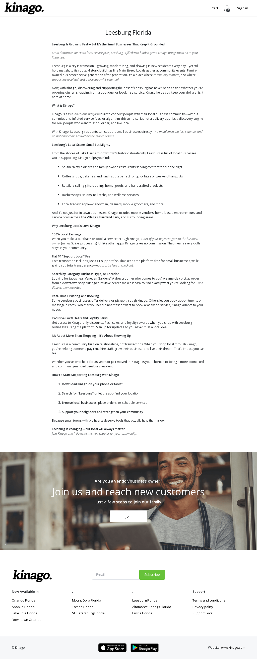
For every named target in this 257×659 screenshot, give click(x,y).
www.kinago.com (233, 647)
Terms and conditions (208, 600)
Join (128, 516)
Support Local (202, 613)
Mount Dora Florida (86, 600)
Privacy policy (202, 607)
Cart (215, 8)
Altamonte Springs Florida (151, 607)
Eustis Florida (142, 613)
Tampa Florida (83, 607)
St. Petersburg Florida (88, 613)
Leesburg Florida (145, 600)
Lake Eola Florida (24, 613)
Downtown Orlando (26, 619)
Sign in (242, 8)
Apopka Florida (23, 607)
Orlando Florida (23, 600)
